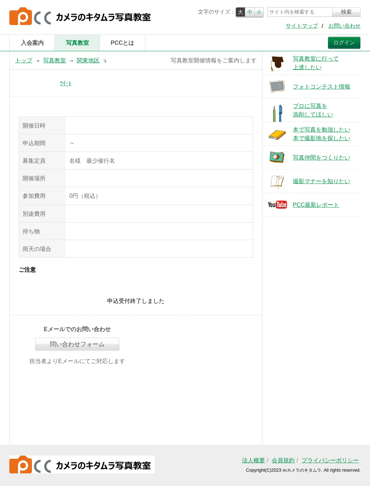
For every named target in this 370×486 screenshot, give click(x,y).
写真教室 (77, 43)
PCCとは (122, 43)
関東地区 (88, 60)
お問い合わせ (344, 26)
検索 (346, 12)
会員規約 (283, 460)
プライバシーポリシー (330, 460)
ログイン (344, 43)
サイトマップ (302, 26)
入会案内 (32, 43)
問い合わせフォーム (77, 344)
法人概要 (253, 460)
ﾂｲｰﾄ (65, 83)
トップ (23, 60)
